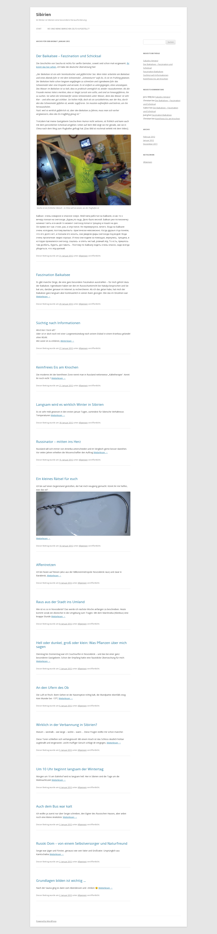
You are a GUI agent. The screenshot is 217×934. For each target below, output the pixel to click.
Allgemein (83, 255)
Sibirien (43, 14)
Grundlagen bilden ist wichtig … (61, 880)
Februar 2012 (149, 136)
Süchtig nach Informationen (58, 322)
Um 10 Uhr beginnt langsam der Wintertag (70, 769)
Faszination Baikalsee (53, 274)
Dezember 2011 (150, 144)
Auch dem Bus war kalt (54, 806)
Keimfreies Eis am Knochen (57, 367)
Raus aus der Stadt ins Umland (60, 601)
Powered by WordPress (46, 921)
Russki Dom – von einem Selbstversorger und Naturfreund (81, 843)
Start (38, 28)
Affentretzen (46, 564)
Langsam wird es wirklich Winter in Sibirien (70, 404)
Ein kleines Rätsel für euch (57, 478)
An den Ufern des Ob (52, 687)
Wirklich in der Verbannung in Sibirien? (66, 724)
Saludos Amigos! (150, 60)
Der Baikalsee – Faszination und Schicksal (68, 56)
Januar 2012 (148, 140)
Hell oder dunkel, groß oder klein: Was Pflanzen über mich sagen (81, 644)
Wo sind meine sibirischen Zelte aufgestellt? (68, 28)
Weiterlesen (43, 296)
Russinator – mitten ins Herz (58, 441)
